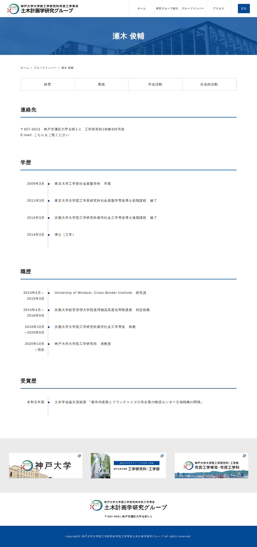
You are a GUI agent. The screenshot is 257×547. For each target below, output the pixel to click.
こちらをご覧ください (51, 135)
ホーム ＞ (27, 67)
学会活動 (155, 84)
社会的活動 (209, 84)
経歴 (47, 84)
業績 (101, 84)
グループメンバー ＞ (47, 67)
